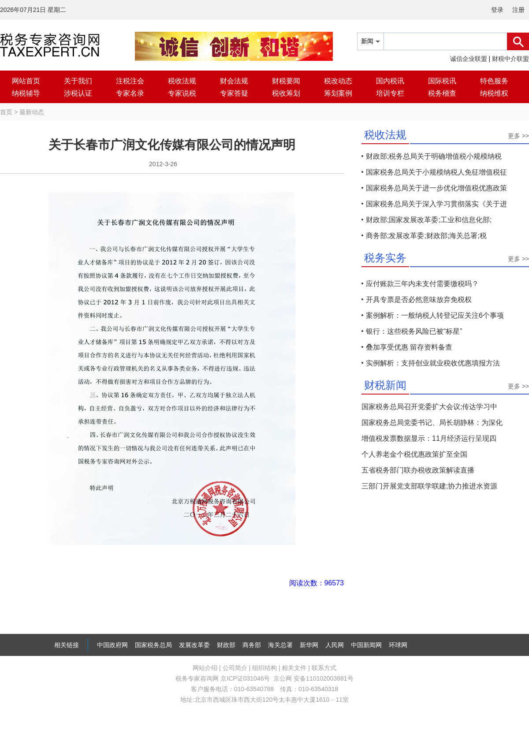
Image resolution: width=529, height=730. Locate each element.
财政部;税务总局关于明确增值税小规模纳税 (434, 156)
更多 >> (518, 136)
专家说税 (182, 93)
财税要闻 (286, 81)
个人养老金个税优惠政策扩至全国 (414, 454)
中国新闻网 (366, 644)
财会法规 (234, 81)
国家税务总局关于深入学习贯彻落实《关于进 (436, 204)
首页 (6, 111)
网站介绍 (205, 667)
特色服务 (494, 81)
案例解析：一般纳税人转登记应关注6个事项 (435, 315)
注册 (518, 9)
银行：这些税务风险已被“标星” (414, 331)
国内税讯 (390, 81)
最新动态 (31, 111)
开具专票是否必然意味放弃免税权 (419, 299)
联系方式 (324, 667)
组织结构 (264, 667)
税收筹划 (286, 93)
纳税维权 (494, 93)
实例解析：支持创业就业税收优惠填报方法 (433, 363)
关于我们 (78, 81)
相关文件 (294, 667)
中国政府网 (112, 644)
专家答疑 (234, 93)
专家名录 (130, 93)
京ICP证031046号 (245, 678)
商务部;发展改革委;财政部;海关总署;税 (426, 235)
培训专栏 (390, 93)
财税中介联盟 (510, 58)
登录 (497, 9)
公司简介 (235, 667)
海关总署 (280, 644)
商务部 (251, 644)
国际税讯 (442, 81)
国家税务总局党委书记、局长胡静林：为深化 (432, 422)
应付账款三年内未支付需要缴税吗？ (422, 283)
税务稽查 (442, 93)
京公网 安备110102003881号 (313, 678)
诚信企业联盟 (468, 58)
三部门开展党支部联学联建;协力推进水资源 (429, 486)
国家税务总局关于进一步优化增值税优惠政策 (436, 188)
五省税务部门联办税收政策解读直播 (417, 470)
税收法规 (182, 81)
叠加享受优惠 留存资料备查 (409, 347)
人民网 (334, 644)
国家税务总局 (153, 644)
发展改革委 (194, 644)
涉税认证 (78, 93)
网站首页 (26, 81)
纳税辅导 (26, 93)
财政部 (226, 644)
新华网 (309, 644)
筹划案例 (338, 93)
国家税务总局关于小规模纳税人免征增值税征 (436, 172)
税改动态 (338, 81)
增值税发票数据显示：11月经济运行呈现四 (428, 438)
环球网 (398, 644)
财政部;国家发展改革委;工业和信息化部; (429, 219)
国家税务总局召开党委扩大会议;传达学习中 (429, 406)
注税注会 (130, 81)
